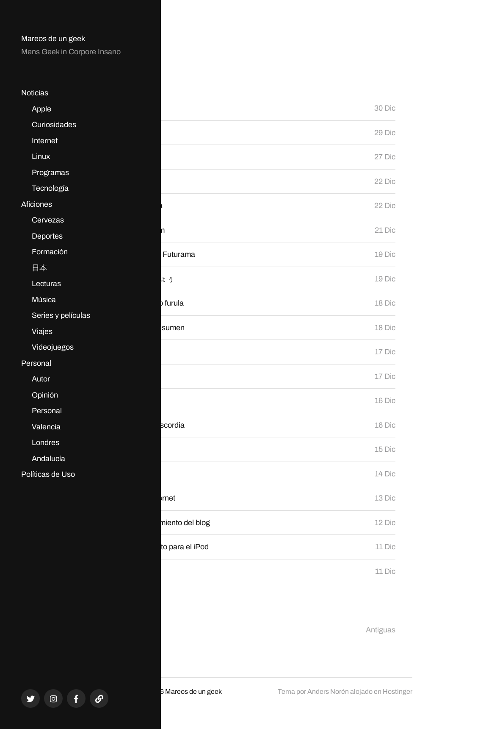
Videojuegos (53, 347)
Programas (50, 172)
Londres (45, 442)
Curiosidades (54, 124)
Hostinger (397, 691)
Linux (41, 156)
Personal (36, 363)
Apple (41, 109)
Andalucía (48, 458)
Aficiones (36, 204)
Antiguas (380, 630)
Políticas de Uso (48, 474)
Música (44, 299)
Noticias (34, 93)
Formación (50, 252)
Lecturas (46, 283)
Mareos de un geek (53, 38)
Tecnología (50, 188)
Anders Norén (328, 691)
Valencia (46, 427)
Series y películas (61, 315)
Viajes (42, 331)
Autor (41, 379)
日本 (39, 268)
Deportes (47, 236)
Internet (45, 140)
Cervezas (48, 220)
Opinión (45, 395)
